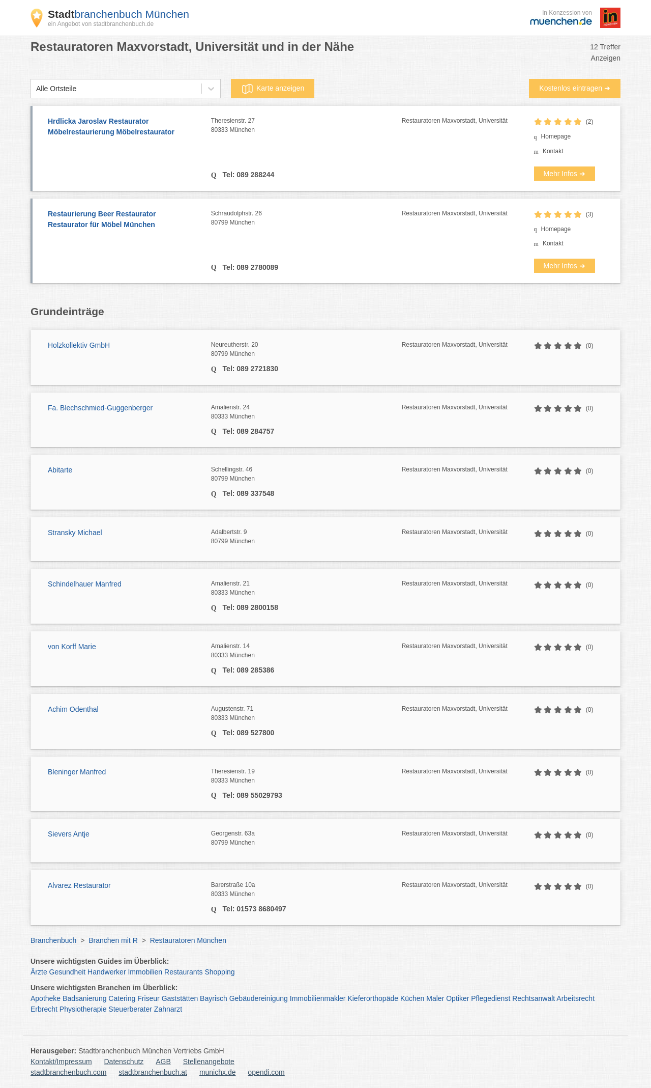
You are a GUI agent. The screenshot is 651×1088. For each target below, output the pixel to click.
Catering (121, 998)
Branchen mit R (112, 940)
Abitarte (60, 470)
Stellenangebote (208, 1061)
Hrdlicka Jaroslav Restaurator (124, 127)
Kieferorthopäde (372, 998)
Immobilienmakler (318, 998)
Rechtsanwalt (533, 998)
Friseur (148, 998)
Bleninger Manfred (77, 772)
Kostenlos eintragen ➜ (574, 88)
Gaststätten (180, 998)
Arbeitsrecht (575, 998)
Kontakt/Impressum (61, 1061)
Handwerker (106, 972)
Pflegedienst (490, 998)
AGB (163, 1061)
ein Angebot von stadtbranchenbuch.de (101, 23)
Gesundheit (67, 972)
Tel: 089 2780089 (249, 267)
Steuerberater (130, 1009)
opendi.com (266, 1072)
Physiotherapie (83, 1009)
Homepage (556, 136)
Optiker (457, 998)
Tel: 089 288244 (248, 175)
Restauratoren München (188, 940)
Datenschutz (124, 1061)
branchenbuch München (118, 14)
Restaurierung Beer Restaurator (124, 220)
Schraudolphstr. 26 (306, 218)
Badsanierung (84, 998)
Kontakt (553, 151)
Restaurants (183, 972)
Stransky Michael (75, 532)
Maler (435, 998)
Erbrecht (44, 1009)
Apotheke (46, 998)
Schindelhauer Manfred (85, 584)
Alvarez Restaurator (79, 885)
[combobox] (36, 88)
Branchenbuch (53, 940)
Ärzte (39, 972)
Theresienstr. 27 (306, 125)
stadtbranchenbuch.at (153, 1072)
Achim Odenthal (73, 709)
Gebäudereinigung (258, 998)
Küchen (412, 998)
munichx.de (217, 1072)
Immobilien (145, 972)
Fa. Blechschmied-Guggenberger (100, 408)
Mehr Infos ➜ (564, 174)
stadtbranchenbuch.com (68, 1072)
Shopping (219, 972)
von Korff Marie (72, 647)
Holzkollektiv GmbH (79, 345)
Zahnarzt (168, 1009)
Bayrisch (213, 998)
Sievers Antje (69, 834)
